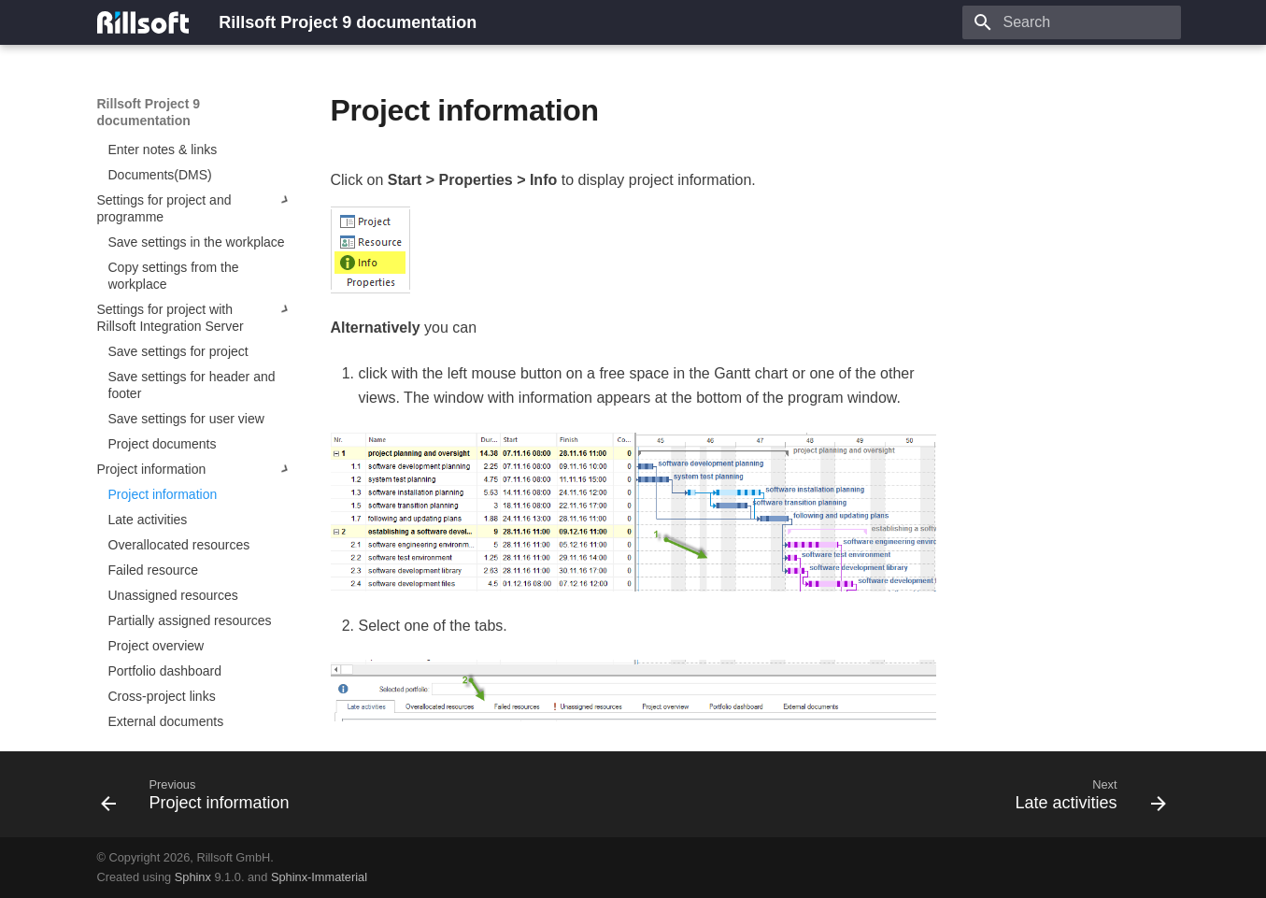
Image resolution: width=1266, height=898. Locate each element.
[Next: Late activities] (1084, 800)
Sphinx (193, 877)
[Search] (1071, 22)
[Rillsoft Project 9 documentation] (143, 22)
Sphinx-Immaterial (319, 877)
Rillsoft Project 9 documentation (148, 112)
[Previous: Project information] (200, 800)
